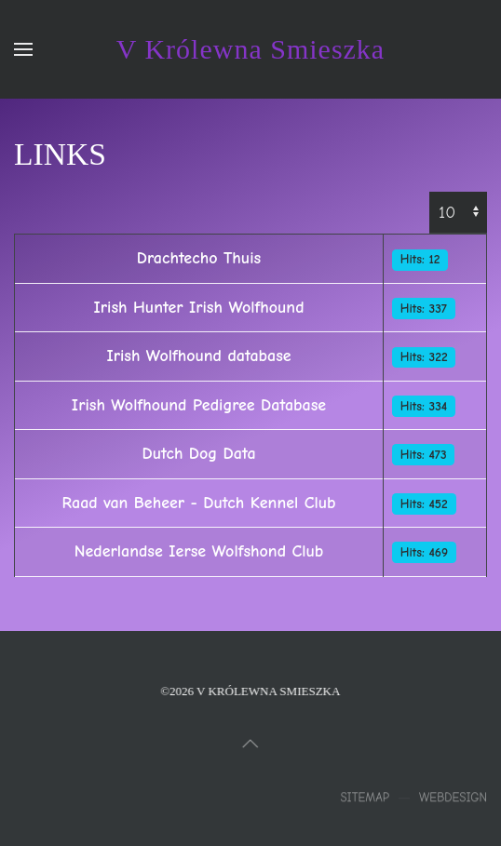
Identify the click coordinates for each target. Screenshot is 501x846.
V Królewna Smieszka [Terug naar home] (250, 49)
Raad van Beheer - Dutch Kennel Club (199, 503)
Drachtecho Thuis (199, 258)
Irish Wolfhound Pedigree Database (199, 405)
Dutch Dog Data (198, 453)
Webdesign (453, 799)
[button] (23, 49)
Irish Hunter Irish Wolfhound (199, 307)
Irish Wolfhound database (198, 356)
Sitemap (364, 799)
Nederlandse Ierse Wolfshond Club (199, 551)
